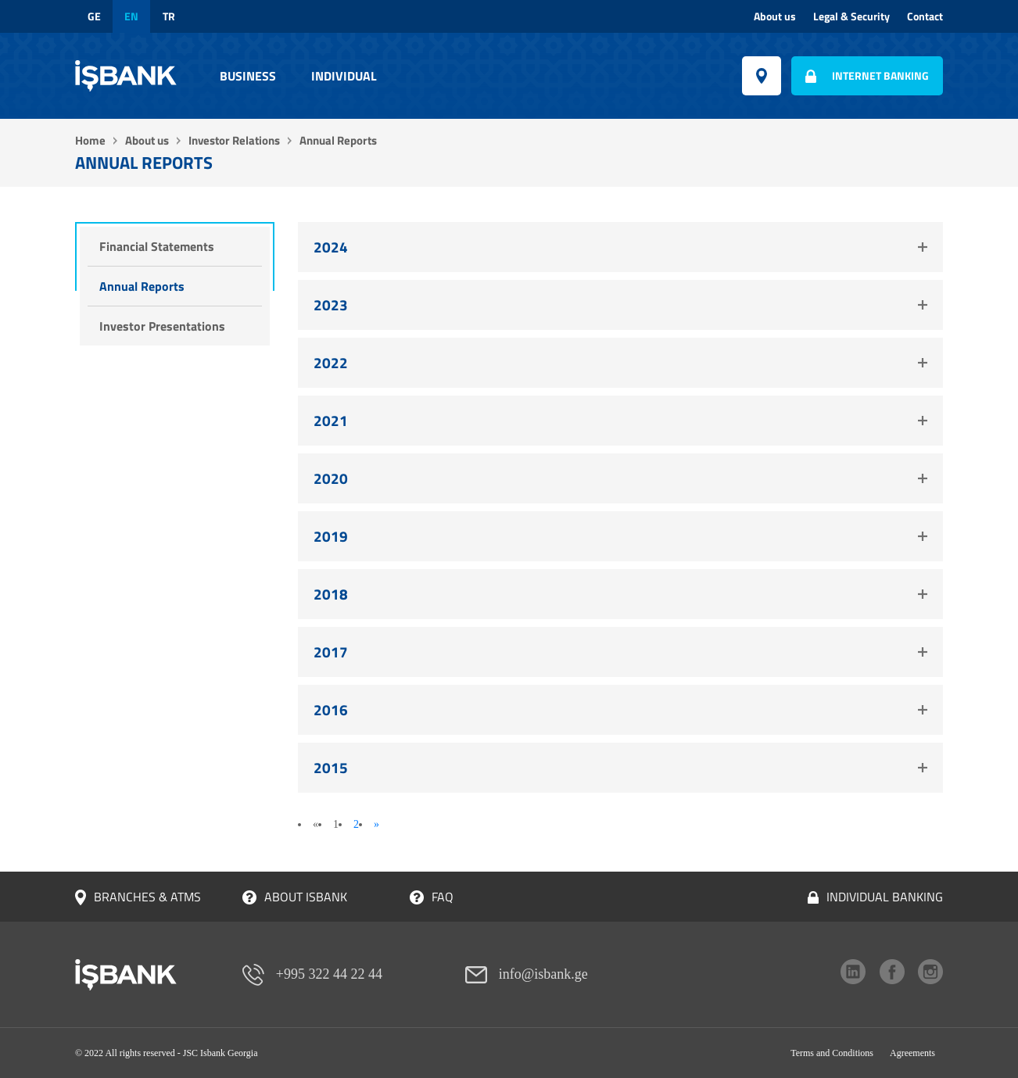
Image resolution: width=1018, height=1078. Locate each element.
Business (248, 76)
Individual (344, 76)
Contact (925, 16)
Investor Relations (234, 140)
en (131, 16)
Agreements (912, 1053)
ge (94, 16)
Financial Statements (156, 246)
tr (169, 16)
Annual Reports (142, 286)
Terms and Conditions (831, 1053)
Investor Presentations (162, 326)
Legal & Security (851, 16)
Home (90, 140)
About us (775, 16)
